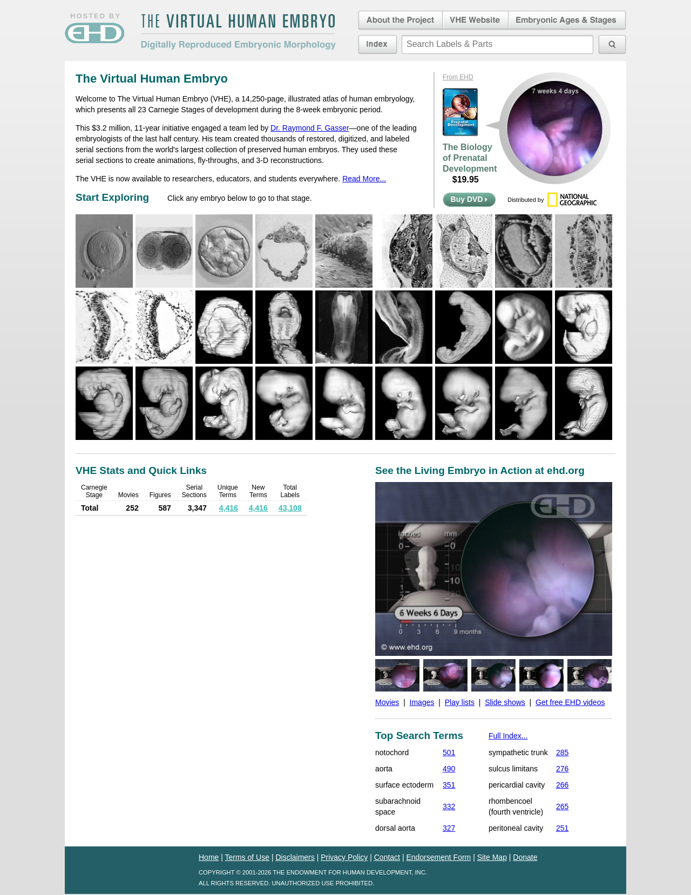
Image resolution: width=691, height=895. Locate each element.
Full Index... (508, 735)
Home (209, 857)
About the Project (399, 20)
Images (422, 702)
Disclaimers (294, 857)
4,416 (228, 508)
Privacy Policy (344, 857)
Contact (387, 857)
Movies (387, 702)
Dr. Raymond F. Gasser (309, 128)
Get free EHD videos (570, 702)
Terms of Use (247, 857)
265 (562, 806)
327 (449, 828)
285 (562, 752)
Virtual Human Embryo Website (475, 20)
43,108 (290, 508)
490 (449, 768)
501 (449, 752)
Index (377, 44)
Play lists (460, 702)
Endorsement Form (438, 857)
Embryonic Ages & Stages (567, 20)
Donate (525, 857)
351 (449, 785)
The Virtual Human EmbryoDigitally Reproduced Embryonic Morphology (238, 32)
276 (562, 768)
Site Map (492, 857)
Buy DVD (469, 199)
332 (449, 806)
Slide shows (505, 702)
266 (562, 785)
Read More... (364, 178)
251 (562, 828)
